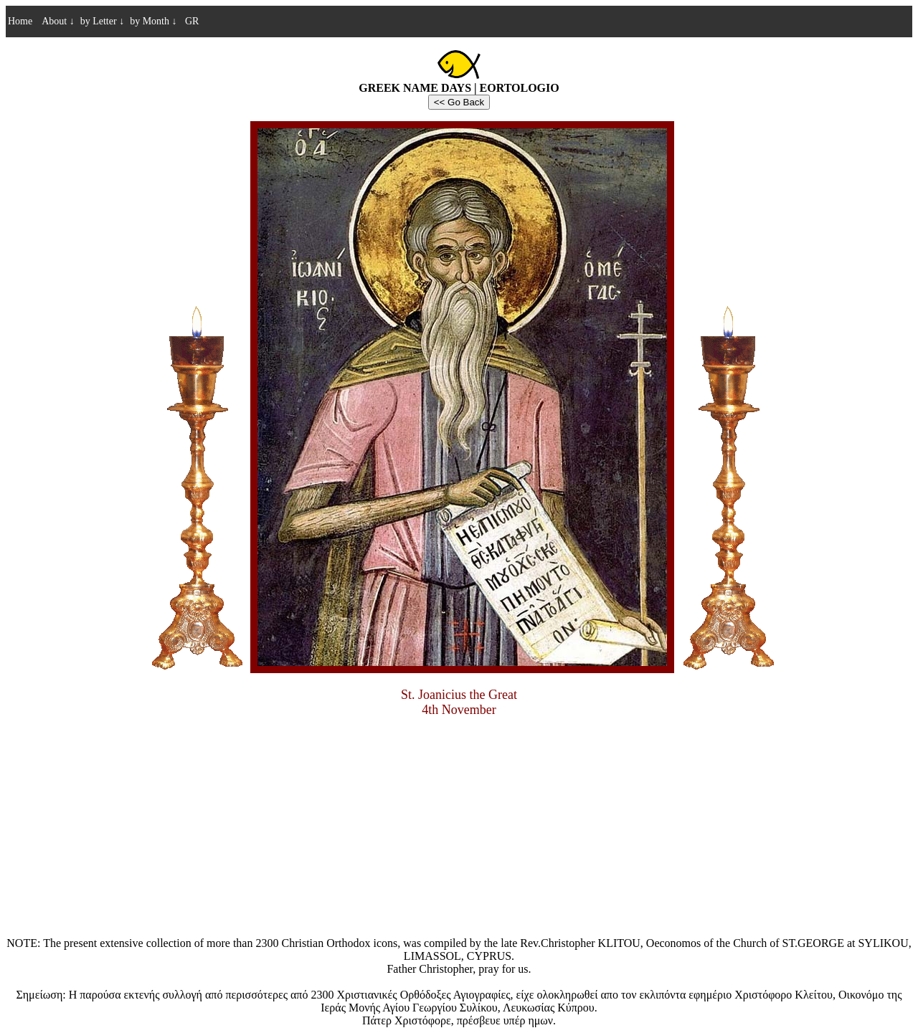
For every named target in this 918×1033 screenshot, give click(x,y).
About (58, 21)
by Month (153, 21)
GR (190, 21)
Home (20, 21)
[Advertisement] (459, 829)
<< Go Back (459, 102)
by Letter (102, 21)
